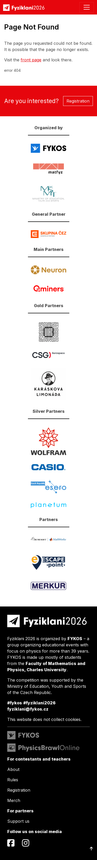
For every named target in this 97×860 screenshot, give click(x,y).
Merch (13, 800)
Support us (18, 821)
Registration (77, 101)
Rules (12, 779)
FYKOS (75, 638)
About (13, 769)
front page (31, 59)
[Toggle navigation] (86, 7)
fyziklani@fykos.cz (27, 709)
